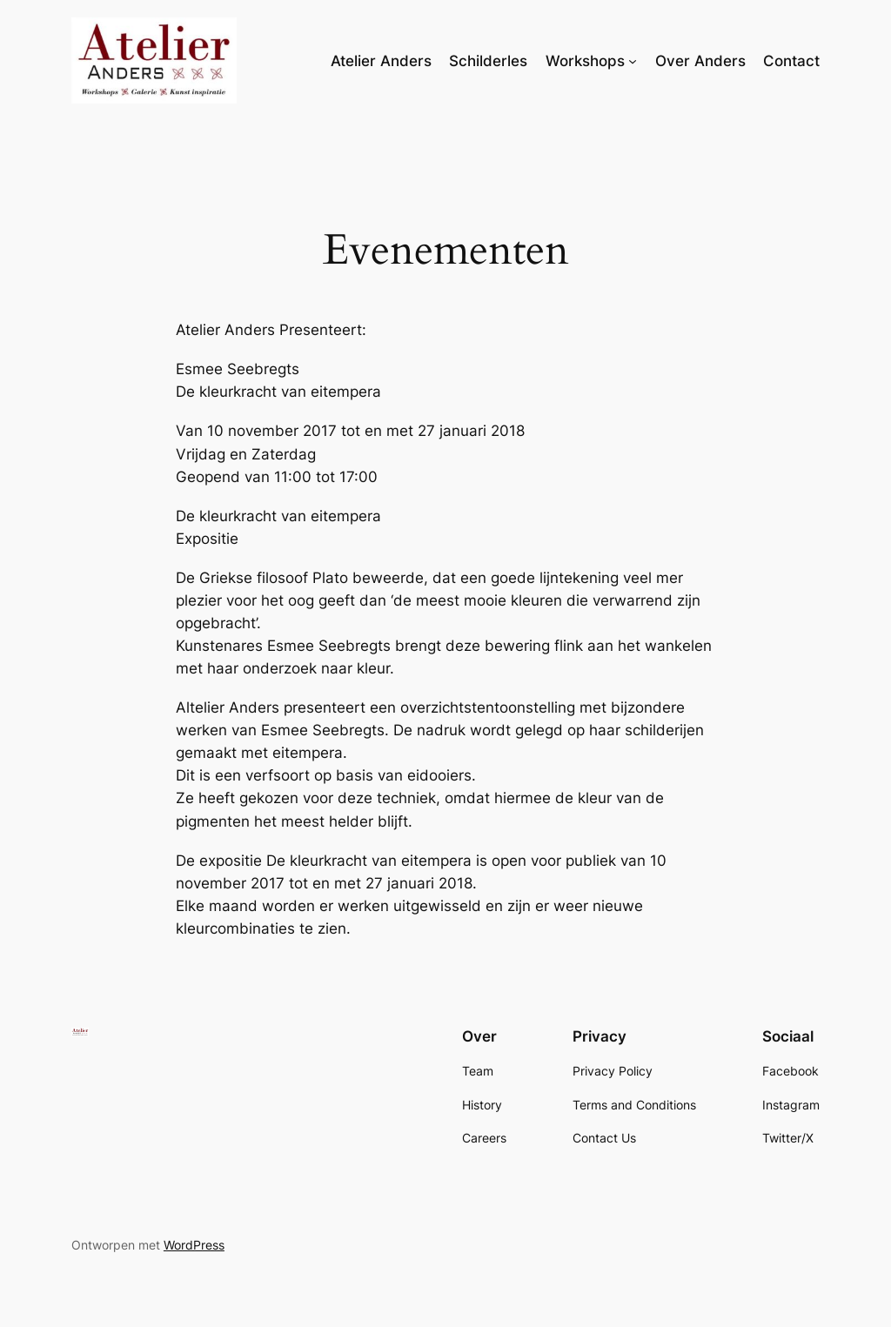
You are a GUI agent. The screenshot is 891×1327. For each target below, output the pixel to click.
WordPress (194, 1244)
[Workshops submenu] (632, 61)
